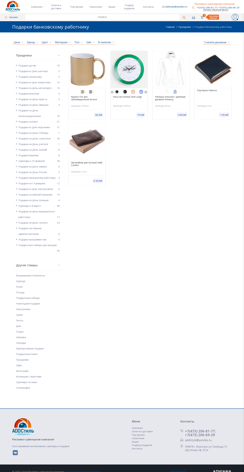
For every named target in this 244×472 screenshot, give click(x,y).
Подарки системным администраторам (39, 232)
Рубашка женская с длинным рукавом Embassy (170, 98)
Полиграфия (23, 387)
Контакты (148, 6)
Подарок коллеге (39, 121)
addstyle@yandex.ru (176, 6)
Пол (78, 42)
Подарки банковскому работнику (213, 26)
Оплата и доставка (56, 7)
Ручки (19, 286)
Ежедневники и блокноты (30, 275)
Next (145, 92)
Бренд (32, 42)
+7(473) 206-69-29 (228, 7)
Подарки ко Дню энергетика (39, 82)
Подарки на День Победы (39, 133)
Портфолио (76, 6)
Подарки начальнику (39, 76)
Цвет (46, 42)
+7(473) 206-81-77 (204, 7)
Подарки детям (39, 65)
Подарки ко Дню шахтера (39, 71)
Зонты (19, 320)
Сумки (19, 314)
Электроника (23, 309)
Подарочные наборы (28, 297)
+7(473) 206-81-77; (200, 431)
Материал (63, 42)
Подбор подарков (129, 7)
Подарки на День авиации (39, 105)
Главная (170, 26)
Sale (90, 42)
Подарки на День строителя (39, 138)
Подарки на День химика (39, 166)
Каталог (11, 17)
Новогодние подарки (28, 303)
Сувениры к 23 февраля (39, 161)
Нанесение (95, 6)
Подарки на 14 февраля (39, 183)
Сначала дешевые (217, 42)
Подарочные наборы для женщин (39, 245)
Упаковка (21, 337)
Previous (112, 92)
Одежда (20, 281)
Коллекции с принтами (28, 376)
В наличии (106, 42)
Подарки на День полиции (39, 200)
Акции (111, 6)
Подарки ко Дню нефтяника (39, 127)
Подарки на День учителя (39, 144)
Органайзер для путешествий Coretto (86, 164)
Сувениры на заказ (26, 382)
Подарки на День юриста (39, 99)
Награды (21, 342)
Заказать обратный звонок (215, 9)
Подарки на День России (39, 172)
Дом (18, 326)
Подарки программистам (39, 239)
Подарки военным (39, 93)
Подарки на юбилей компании (39, 194)
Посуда (20, 292)
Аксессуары (22, 370)
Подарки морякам (39, 155)
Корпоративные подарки (30, 348)
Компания (36, 6)
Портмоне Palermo (207, 90)
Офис (19, 365)
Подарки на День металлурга (39, 88)
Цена (18, 42)
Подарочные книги (27, 354)
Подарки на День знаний (39, 149)
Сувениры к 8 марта (39, 206)
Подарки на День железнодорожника (39, 114)
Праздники (185, 26)
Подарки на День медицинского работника (39, 215)
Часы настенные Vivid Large (127, 97)
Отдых (20, 331)
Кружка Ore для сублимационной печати (84, 98)
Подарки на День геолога (39, 222)
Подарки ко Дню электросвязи (39, 189)
